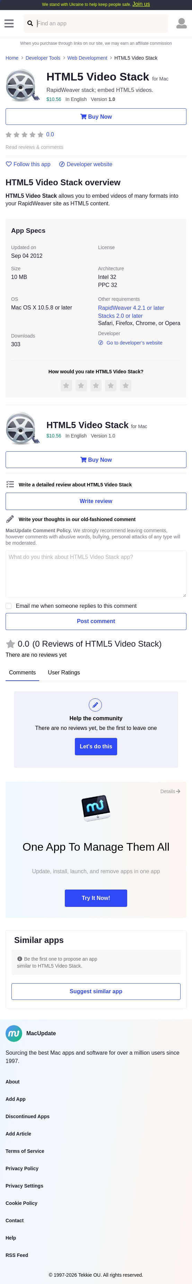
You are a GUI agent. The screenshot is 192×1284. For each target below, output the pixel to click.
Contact (15, 1220)
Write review (96, 501)
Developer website (86, 164)
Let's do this (96, 746)
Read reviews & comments (34, 147)
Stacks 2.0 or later (120, 316)
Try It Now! (96, 898)
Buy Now (96, 116)
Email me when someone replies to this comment (76, 606)
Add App (16, 1099)
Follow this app (28, 164)
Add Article (18, 1134)
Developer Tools (43, 58)
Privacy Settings (24, 1186)
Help (11, 1238)
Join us (141, 4)
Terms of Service (25, 1151)
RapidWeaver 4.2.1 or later (131, 308)
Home (12, 58)
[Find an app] (29, 23)
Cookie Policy (21, 1203)
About (12, 1082)
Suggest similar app (96, 991)
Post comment (96, 621)
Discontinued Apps (28, 1116)
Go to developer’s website (130, 343)
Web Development (87, 58)
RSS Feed (17, 1255)
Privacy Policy (22, 1168)
